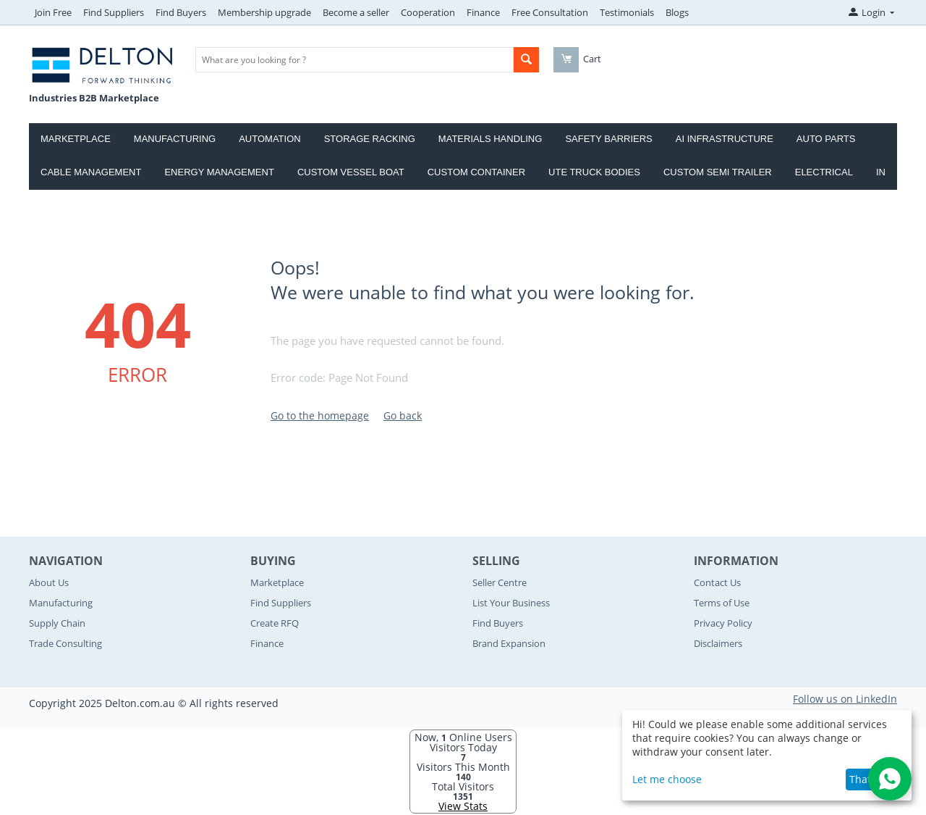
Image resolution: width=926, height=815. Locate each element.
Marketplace (76, 138)
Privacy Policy (723, 623)
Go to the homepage (320, 415)
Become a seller (356, 12)
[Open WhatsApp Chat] (890, 779)
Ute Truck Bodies (594, 172)
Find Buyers (181, 12)
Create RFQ (274, 623)
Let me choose (667, 779)
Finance (483, 12)
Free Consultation (549, 12)
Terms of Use (721, 602)
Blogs (677, 12)
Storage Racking (369, 138)
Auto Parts (826, 138)
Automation (269, 138)
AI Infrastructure (724, 138)
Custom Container (476, 172)
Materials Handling (490, 138)
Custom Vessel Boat (350, 172)
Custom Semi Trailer (717, 172)
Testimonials (627, 12)
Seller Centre (499, 582)
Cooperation (428, 12)
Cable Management (91, 172)
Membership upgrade (264, 12)
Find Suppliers (113, 12)
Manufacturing (175, 138)
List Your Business (511, 602)
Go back (402, 415)
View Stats (463, 806)
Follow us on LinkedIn (845, 699)
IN (880, 172)
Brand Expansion (508, 643)
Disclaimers (718, 643)
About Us (49, 582)
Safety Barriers (608, 138)
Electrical (824, 172)
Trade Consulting (65, 643)
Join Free (53, 12)
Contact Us (717, 582)
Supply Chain (57, 623)
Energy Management (218, 172)
